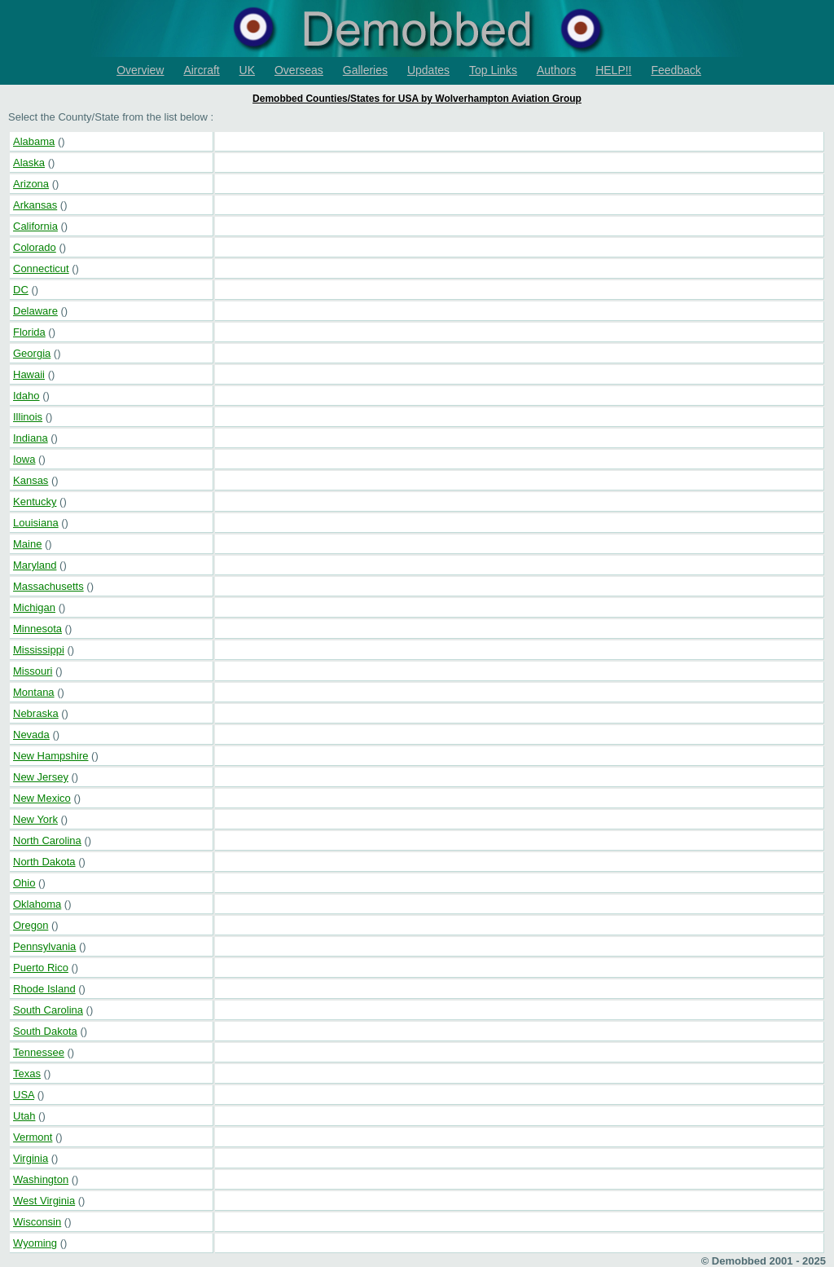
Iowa (24, 459)
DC (21, 290)
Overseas (298, 70)
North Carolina (47, 840)
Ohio (24, 883)
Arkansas (35, 205)
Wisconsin (37, 1222)
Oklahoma (37, 904)
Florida (29, 332)
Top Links (493, 70)
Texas (27, 1073)
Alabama (34, 141)
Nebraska (36, 713)
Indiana (30, 438)
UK (247, 70)
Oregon (30, 925)
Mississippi (38, 650)
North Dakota (44, 862)
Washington (40, 1179)
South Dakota (45, 1031)
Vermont (32, 1137)
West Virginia (44, 1200)
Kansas (30, 480)
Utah (24, 1116)
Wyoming (35, 1243)
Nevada (31, 734)
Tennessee (38, 1052)
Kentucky (34, 501)
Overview (140, 70)
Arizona (31, 184)
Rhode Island (44, 989)
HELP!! (613, 70)
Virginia (30, 1158)
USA (23, 1095)
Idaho (26, 395)
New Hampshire (50, 756)
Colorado (34, 247)
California (35, 226)
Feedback (675, 70)
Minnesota (37, 629)
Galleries (365, 70)
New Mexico (42, 798)
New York (35, 819)
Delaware (35, 311)
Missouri (32, 671)
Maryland (34, 565)
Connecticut (41, 268)
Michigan (34, 607)
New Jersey (40, 777)
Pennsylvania (44, 946)
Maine (27, 544)
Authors (556, 70)
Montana (34, 692)
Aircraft (201, 70)
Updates (428, 70)
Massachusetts (48, 586)
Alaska (29, 162)
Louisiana (36, 523)
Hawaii (29, 374)
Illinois (27, 417)
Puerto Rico (40, 967)
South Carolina (48, 1010)
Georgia (31, 353)
